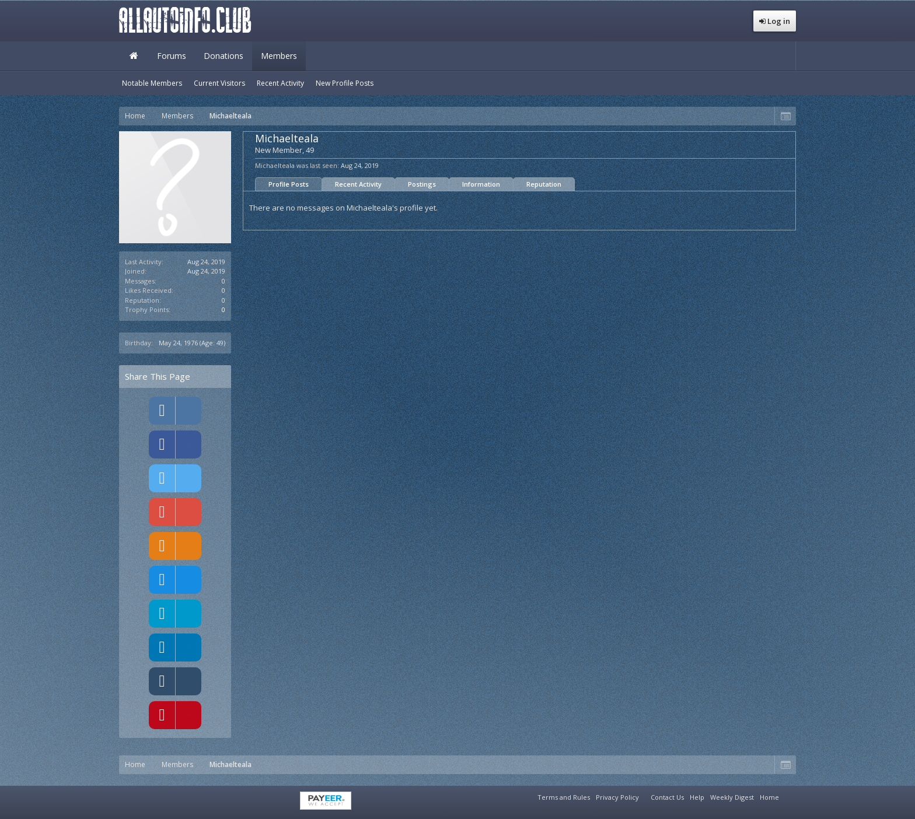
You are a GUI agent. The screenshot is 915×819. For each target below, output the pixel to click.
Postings (422, 184)
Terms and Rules (563, 797)
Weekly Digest (732, 797)
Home (133, 56)
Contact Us (667, 797)
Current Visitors (219, 83)
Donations (223, 55)
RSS (789, 796)
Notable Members (152, 83)
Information (481, 184)
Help (697, 797)
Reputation (543, 184)
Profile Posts (288, 184)
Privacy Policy (617, 797)
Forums (171, 55)
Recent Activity (358, 184)
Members (279, 55)
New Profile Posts (344, 83)
